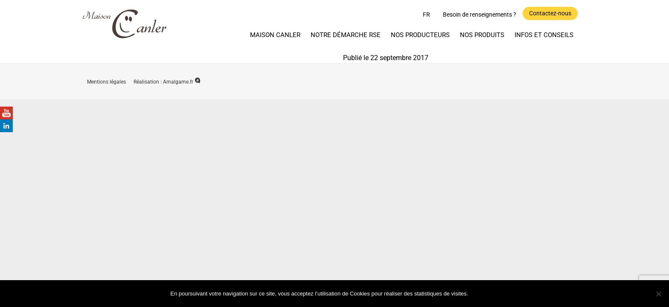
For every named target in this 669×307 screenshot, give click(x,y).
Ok (485, 293)
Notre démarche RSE (346, 35)
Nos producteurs (420, 35)
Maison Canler (275, 35)
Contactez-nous (550, 13)
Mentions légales (107, 82)
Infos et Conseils (544, 35)
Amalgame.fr (182, 82)
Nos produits (482, 35)
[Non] (658, 294)
